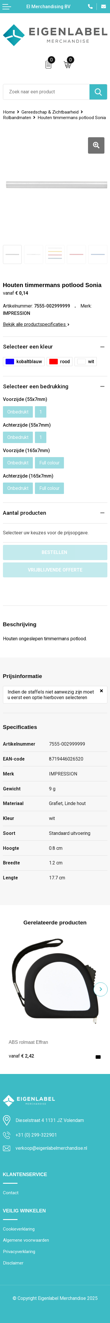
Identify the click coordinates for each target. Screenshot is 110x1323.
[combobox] (46, 91)
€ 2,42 (21, 1056)
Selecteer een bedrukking (35, 386)
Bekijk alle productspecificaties (36, 324)
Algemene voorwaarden (26, 1240)
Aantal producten (24, 512)
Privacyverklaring (19, 1251)
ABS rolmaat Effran (28, 1042)
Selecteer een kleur (28, 346)
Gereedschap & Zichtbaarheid (50, 112)
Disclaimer (13, 1263)
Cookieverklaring (19, 1229)
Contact (10, 1192)
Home (9, 112)
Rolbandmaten (17, 117)
